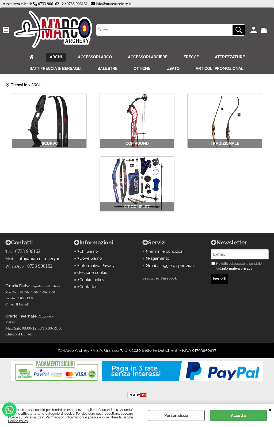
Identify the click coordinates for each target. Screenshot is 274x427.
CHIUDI (269, 409)
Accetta (238, 415)
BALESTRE (107, 68)
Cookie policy (18, 421)
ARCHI (56, 57)
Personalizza (176, 415)
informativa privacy (237, 268)
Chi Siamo (87, 251)
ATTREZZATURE (230, 57)
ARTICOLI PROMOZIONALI (220, 68)
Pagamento (157, 258)
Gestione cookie (92, 272)
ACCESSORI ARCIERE (148, 57)
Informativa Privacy (96, 265)
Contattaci (87, 286)
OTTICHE (142, 68)
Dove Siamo (89, 258)
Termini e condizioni (165, 251)
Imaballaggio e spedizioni (170, 265)
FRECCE (191, 57)
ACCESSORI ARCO (95, 57)
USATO (173, 68)
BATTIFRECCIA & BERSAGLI (55, 68)
